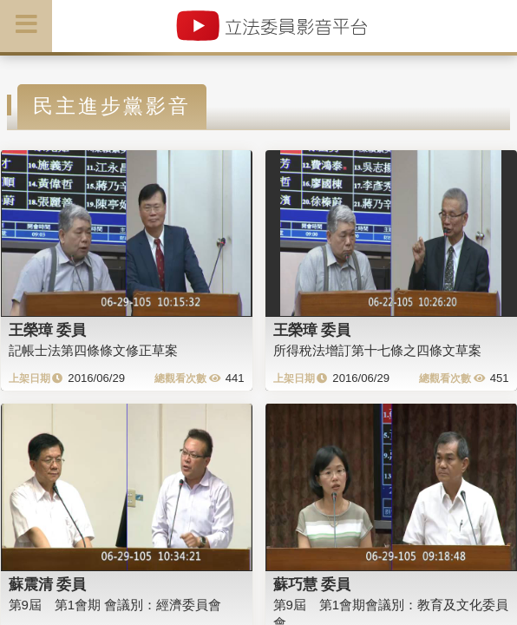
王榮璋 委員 (48, 330)
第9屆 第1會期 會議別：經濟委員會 (115, 604)
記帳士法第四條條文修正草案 (93, 350)
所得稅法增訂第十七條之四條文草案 (377, 350)
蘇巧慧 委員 (312, 584)
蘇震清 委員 (48, 584)
